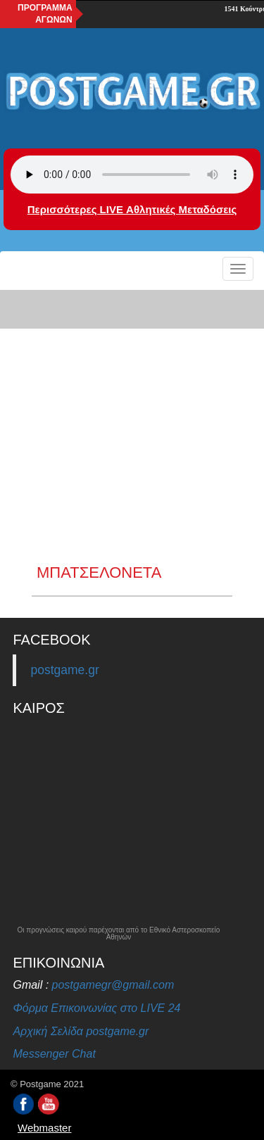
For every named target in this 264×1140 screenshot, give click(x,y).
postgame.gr (64, 670)
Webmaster (44, 1128)
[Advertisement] (132, 425)
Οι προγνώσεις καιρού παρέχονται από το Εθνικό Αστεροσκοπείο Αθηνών (119, 934)
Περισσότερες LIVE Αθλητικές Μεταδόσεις (132, 209)
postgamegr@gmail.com (113, 985)
